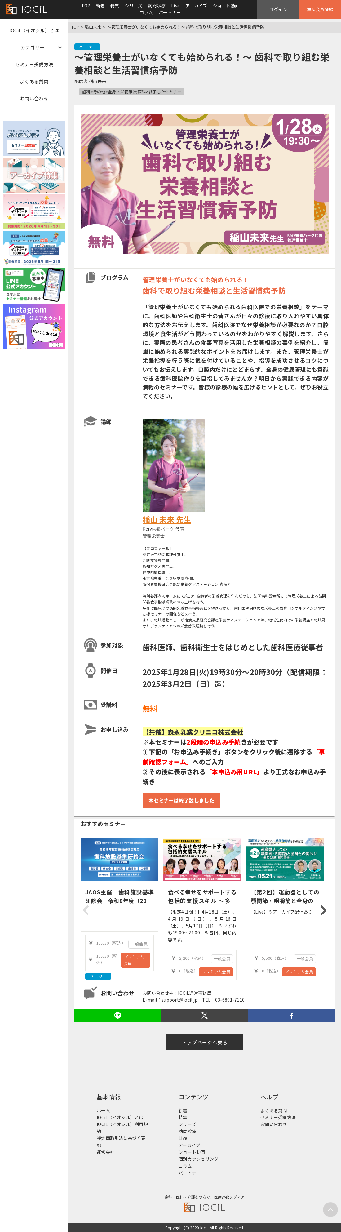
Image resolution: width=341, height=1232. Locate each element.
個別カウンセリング (199, 1159)
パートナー (170, 12)
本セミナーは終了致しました (181, 800)
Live (175, 5)
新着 (100, 5)
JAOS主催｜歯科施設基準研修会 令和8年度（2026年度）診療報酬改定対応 (119, 901)
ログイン (278, 9)
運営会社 (105, 1152)
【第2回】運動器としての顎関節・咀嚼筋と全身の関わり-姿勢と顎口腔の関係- (285, 901)
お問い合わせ (34, 98)
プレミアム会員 (134, 960)
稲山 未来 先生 (167, 519)
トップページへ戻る (205, 1042)
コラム (146, 12)
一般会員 (139, 944)
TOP (86, 5)
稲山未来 (93, 27)
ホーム (103, 1110)
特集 (114, 5)
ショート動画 (226, 5)
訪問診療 (157, 5)
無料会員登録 (320, 9)
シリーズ (133, 5)
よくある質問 (34, 81)
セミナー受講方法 (34, 64)
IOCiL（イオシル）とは (34, 30)
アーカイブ (196, 5)
